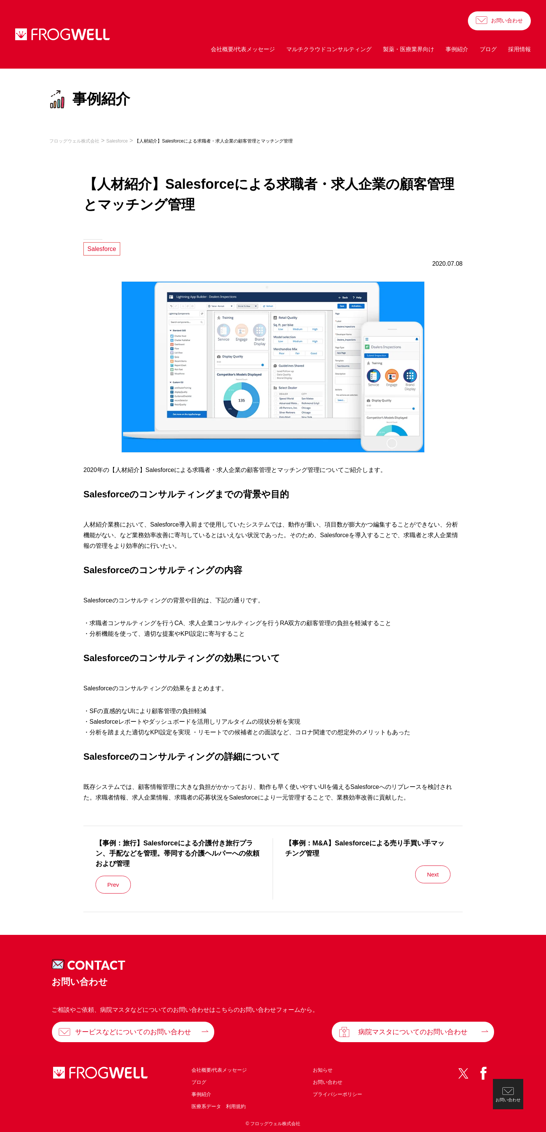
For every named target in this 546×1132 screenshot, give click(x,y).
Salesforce (102, 249)
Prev (113, 884)
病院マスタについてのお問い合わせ (413, 1032)
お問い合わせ (507, 20)
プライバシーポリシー (337, 1094)
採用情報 (519, 49)
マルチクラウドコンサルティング (329, 49)
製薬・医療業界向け (408, 49)
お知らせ (323, 1070)
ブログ (488, 49)
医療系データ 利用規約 (218, 1106)
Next (433, 874)
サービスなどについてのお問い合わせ (133, 1032)
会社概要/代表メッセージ (243, 49)
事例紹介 (457, 49)
